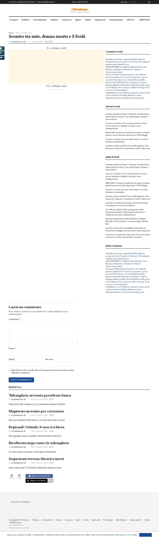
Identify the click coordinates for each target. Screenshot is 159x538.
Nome (12, 349)
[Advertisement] (56, 67)
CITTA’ (130, 20)
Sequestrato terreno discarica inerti (36, 460)
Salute (88, 20)
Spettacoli (100, 20)
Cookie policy (135, 522)
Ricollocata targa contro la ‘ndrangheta (39, 444)
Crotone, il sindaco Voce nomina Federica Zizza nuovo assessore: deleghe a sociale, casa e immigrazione (126, 126)
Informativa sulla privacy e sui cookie (120, 535)
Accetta (145, 535)
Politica (26, 20)
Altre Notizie (121, 522)
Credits (147, 522)
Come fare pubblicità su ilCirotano (22, 2)
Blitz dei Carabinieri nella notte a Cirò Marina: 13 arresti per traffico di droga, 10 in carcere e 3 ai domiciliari (128, 87)
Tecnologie (108, 522)
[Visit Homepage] (79, 10)
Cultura (54, 20)
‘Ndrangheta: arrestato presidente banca (40, 396)
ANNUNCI (144, 20)
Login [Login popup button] (124, 2)
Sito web (49, 360)
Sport (78, 20)
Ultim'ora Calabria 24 (23, 33)
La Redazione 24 (18, 42)
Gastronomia (116, 20)
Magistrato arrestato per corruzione (36, 412)
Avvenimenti (39, 20)
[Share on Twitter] (37, 482)
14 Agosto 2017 (37, 42)
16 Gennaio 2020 (39, 400)
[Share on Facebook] (39, 477)
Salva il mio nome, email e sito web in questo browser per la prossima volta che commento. (42, 372)
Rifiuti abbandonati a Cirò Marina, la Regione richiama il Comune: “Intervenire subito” (126, 69)
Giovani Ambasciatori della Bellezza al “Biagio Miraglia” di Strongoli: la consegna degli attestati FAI (127, 221)
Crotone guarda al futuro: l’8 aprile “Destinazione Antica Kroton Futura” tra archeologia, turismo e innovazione (127, 116)
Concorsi (66, 20)
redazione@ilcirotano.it (46, 2)
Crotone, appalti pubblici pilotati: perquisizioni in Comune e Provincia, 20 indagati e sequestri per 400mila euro (128, 62)
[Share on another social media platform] (50, 482)
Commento (15, 319)
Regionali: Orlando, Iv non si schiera (36, 428)
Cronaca (13, 20)
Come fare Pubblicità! (20, 504)
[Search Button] (148, 2)
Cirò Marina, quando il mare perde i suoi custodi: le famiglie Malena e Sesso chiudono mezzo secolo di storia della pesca (128, 95)
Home (11, 33)
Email (12, 360)
